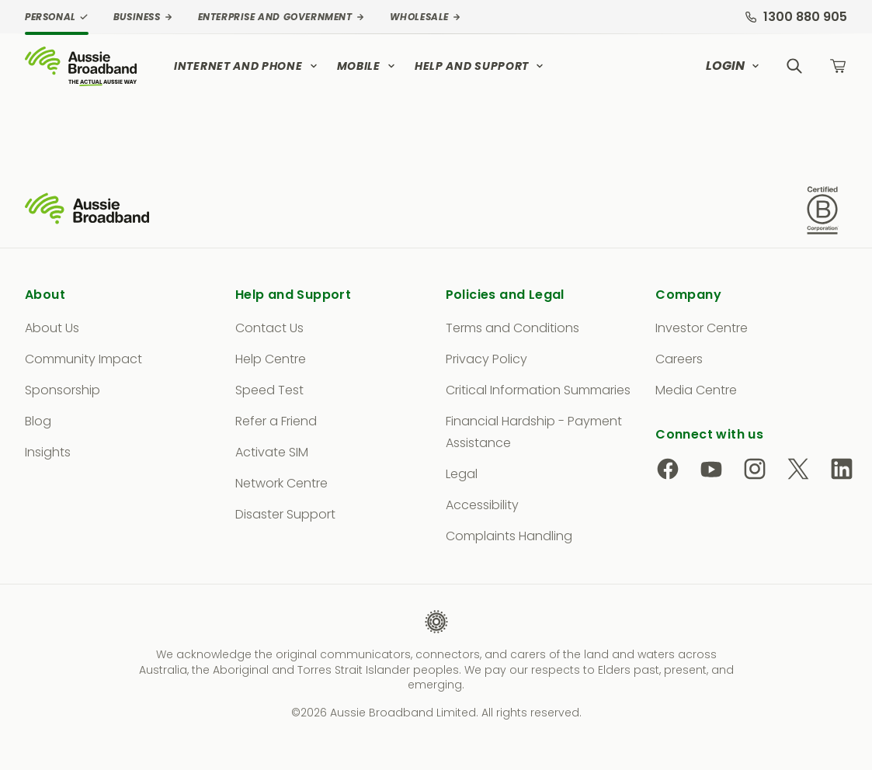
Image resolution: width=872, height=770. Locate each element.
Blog (38, 421)
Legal (462, 474)
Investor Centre (701, 328)
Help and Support (479, 66)
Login (733, 66)
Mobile (366, 66)
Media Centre (696, 390)
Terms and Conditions (512, 328)
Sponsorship (62, 390)
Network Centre (281, 483)
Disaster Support (285, 514)
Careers (679, 359)
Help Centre (270, 359)
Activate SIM (271, 452)
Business (143, 16)
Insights (48, 452)
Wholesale (425, 16)
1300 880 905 (796, 17)
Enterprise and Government (281, 16)
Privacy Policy (486, 359)
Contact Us (269, 328)
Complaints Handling (509, 536)
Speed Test (269, 390)
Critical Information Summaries (538, 390)
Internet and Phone (246, 66)
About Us (52, 328)
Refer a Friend (276, 421)
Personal (57, 16)
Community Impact (83, 359)
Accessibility (482, 505)
